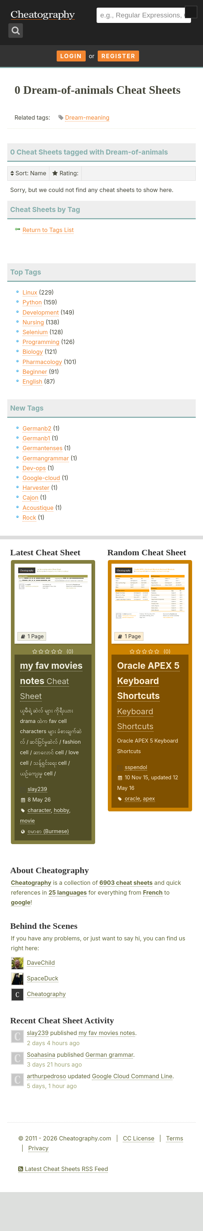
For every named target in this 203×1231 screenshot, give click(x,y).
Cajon (30, 497)
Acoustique (38, 507)
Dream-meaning (87, 117)
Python (32, 302)
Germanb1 (36, 438)
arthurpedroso (46, 1076)
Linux (30, 292)
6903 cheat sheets (126, 882)
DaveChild (41, 962)
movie (27, 821)
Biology (33, 351)
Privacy (38, 1148)
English (32, 381)
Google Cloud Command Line (132, 1076)
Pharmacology (42, 361)
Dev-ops (34, 468)
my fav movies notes (106, 1032)
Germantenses (42, 448)
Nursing (33, 322)
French (153, 892)
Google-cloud (41, 477)
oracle (132, 798)
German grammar (109, 1054)
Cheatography (31, 882)
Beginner (35, 371)
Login (71, 56)
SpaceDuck (42, 978)
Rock (29, 517)
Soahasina (41, 1054)
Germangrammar (46, 458)
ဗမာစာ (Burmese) (48, 831)
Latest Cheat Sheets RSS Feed (63, 1168)
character (39, 810)
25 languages (68, 892)
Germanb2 (37, 428)
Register (118, 56)
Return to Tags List (48, 229)
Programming (41, 341)
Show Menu (191, 12)
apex (149, 798)
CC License (138, 1138)
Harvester (36, 487)
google (21, 902)
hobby (61, 810)
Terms (174, 1138)
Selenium (35, 332)
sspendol (136, 767)
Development (41, 312)
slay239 (37, 789)
